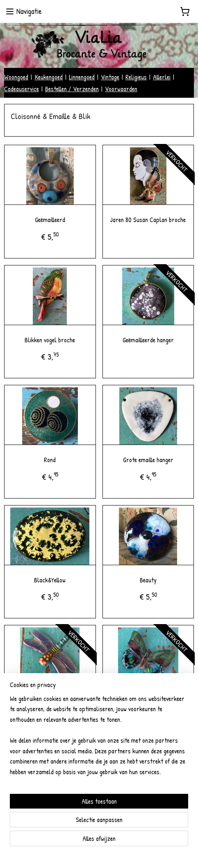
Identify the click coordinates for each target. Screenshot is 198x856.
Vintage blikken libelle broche (50, 700)
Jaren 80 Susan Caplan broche (148, 219)
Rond (50, 460)
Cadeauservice (21, 88)
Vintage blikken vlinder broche (148, 700)
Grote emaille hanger (148, 460)
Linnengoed (82, 76)
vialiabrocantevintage (37, 813)
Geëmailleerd (50, 219)
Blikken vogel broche (50, 339)
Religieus (136, 76)
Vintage (110, 76)
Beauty (148, 579)
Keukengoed (48, 76)
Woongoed (16, 76)
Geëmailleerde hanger (148, 339)
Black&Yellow (50, 579)
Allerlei (162, 76)
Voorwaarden (121, 88)
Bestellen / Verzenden (72, 88)
